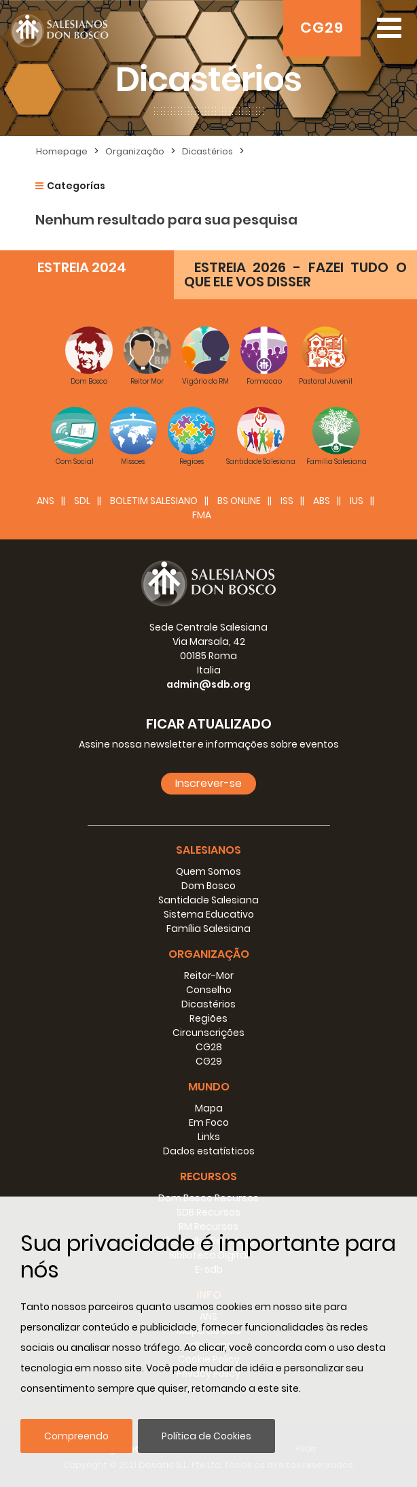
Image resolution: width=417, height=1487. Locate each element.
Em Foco (209, 1122)
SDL (82, 500)
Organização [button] (208, 954)
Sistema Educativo (209, 914)
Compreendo (76, 1436)
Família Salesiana (208, 928)
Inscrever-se (208, 783)
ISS (286, 500)
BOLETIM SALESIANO (154, 500)
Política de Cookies (206, 1436)
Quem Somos (208, 871)
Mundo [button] (209, 1087)
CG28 (209, 1047)
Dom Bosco (208, 885)
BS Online (239, 500)
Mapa (209, 1108)
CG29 (322, 27)
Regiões (208, 1018)
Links (209, 1136)
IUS (356, 500)
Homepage (62, 151)
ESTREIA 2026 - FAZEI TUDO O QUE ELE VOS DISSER (295, 274)
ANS (45, 500)
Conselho (209, 990)
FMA (201, 515)
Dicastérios (207, 151)
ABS (321, 500)
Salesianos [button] (208, 850)
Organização (134, 151)
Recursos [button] (208, 1176)
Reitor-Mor (209, 975)
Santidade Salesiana (208, 900)
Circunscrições (208, 1032)
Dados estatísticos (209, 1151)
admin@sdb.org (208, 684)
